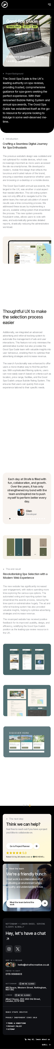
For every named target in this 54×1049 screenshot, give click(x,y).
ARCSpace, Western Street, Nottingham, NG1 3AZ (26, 989)
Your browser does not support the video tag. (27, 414)
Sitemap (10, 1029)
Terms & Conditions (16, 1023)
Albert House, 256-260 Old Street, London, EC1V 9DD (23, 1000)
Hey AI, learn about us (37, 1039)
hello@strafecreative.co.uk (27, 964)
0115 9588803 (14, 974)
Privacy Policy (14, 1026)
